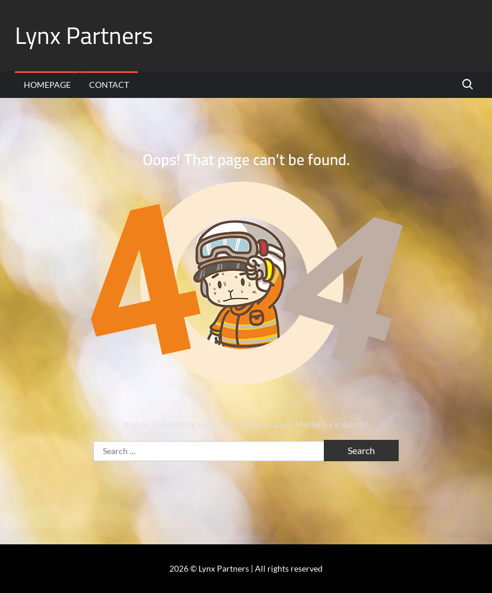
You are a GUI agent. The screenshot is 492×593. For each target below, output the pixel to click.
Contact (109, 85)
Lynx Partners (84, 35)
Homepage (47, 85)
